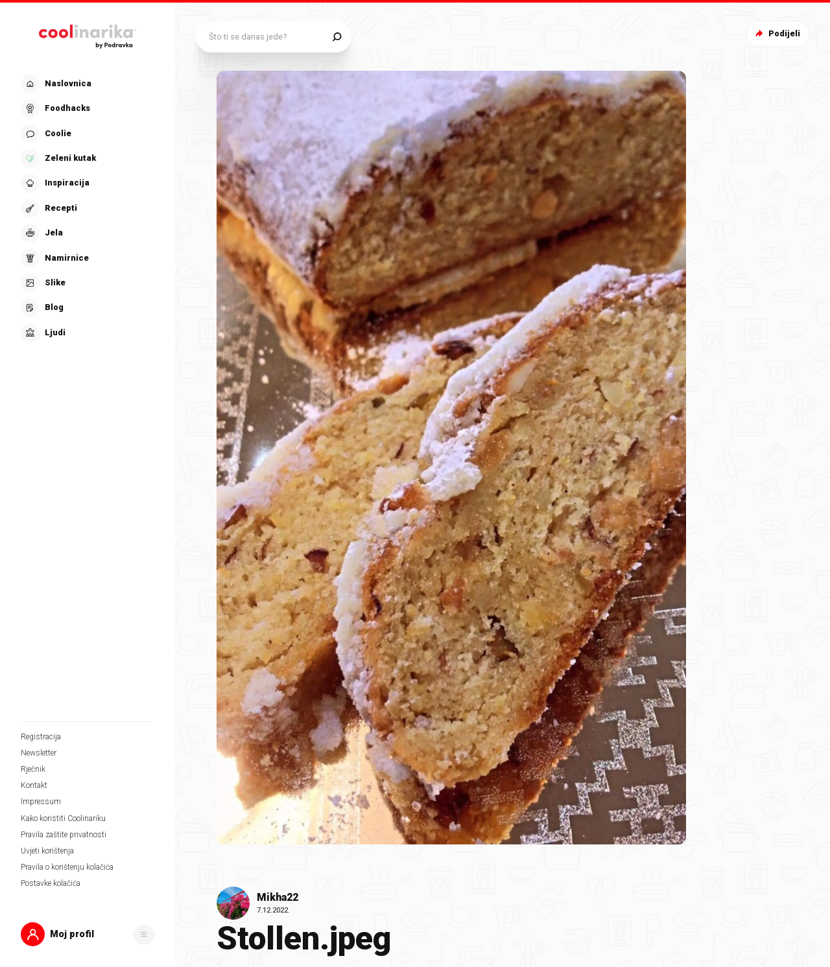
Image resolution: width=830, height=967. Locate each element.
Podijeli (776, 33)
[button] (88, 934)
